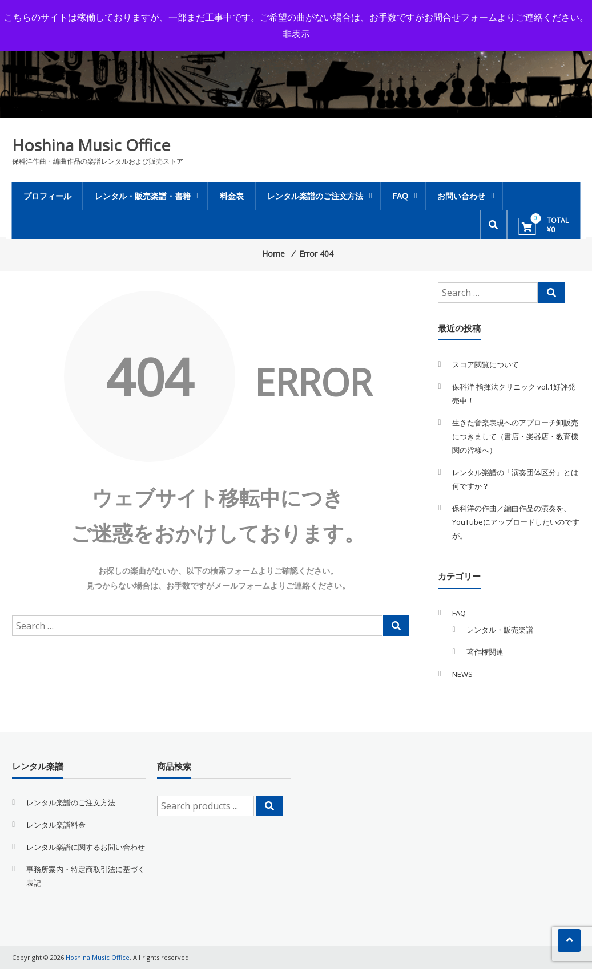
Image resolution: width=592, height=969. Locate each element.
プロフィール (47, 195)
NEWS (462, 674)
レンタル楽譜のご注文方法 (315, 195)
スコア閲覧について (485, 364)
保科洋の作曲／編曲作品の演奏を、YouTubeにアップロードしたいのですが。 (515, 522)
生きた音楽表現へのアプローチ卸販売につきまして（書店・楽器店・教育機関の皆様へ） (515, 436)
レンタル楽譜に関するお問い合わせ (85, 847)
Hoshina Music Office (91, 145)
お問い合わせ (461, 195)
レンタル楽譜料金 (56, 825)
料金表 (232, 195)
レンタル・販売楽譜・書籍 (143, 195)
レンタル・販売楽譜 (499, 630)
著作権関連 (485, 652)
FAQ (400, 195)
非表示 (296, 33)
